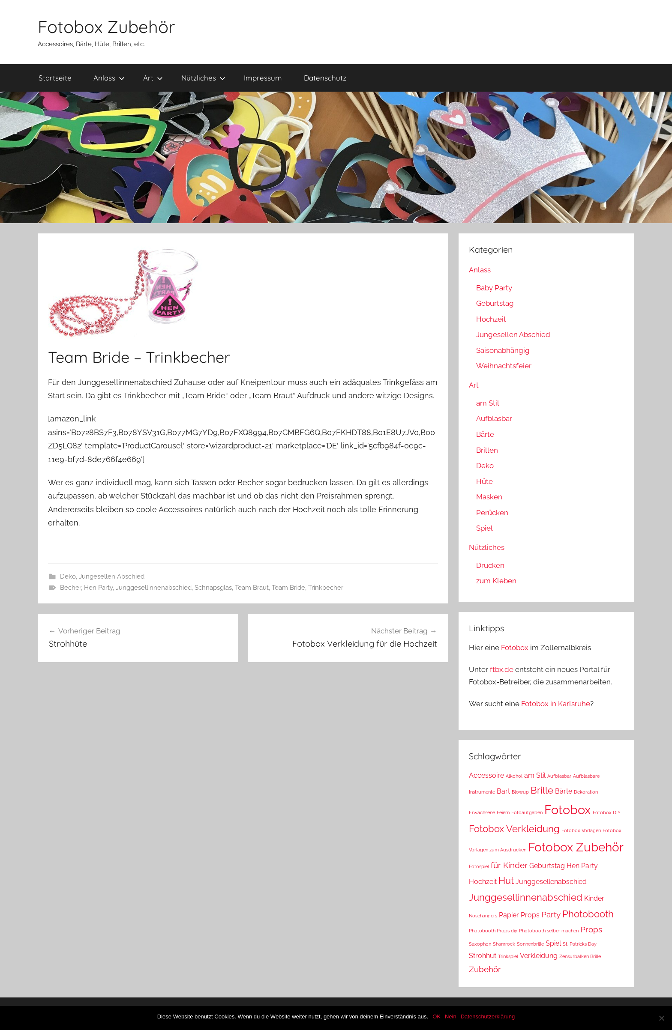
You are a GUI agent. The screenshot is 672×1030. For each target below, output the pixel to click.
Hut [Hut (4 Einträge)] (506, 880)
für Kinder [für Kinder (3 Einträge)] (509, 865)
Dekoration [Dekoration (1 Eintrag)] (586, 791)
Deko (68, 576)
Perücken (492, 512)
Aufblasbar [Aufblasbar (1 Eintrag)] (559, 776)
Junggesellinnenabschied (154, 587)
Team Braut (252, 587)
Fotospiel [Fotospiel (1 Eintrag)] (479, 866)
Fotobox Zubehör (106, 26)
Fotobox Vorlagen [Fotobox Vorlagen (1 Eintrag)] (581, 830)
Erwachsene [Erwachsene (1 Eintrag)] (482, 812)
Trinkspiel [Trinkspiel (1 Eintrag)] (508, 956)
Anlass (109, 77)
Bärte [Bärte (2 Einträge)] (563, 791)
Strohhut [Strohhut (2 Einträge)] (482, 956)
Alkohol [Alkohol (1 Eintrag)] (514, 776)
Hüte (484, 481)
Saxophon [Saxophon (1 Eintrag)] (480, 943)
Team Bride (288, 587)
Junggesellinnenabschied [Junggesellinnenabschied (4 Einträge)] (525, 897)
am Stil (487, 403)
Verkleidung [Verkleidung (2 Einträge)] (539, 956)
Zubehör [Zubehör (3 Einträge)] (485, 969)
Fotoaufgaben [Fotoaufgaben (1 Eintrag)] (527, 812)
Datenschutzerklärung (488, 1016)
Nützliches (203, 77)
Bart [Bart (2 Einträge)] (503, 791)
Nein (450, 1016)
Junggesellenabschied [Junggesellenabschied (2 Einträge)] (551, 882)
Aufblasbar (494, 418)
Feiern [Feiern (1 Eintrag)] (503, 812)
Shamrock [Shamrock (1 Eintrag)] (504, 943)
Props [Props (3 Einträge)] (591, 929)
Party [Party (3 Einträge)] (551, 915)
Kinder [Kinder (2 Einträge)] (594, 898)
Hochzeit (491, 319)
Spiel (484, 528)
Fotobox (514, 647)
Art (153, 77)
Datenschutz (325, 77)
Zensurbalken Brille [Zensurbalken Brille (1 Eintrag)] (580, 956)
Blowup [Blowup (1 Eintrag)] (520, 791)
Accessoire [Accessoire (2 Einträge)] (486, 775)
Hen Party (98, 587)
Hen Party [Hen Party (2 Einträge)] (582, 866)
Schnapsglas (213, 587)
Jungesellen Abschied (111, 576)
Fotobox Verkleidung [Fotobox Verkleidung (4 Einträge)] (514, 828)
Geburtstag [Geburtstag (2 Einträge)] (547, 866)
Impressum (263, 77)
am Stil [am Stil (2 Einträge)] (535, 775)
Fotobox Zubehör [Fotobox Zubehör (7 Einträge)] (576, 847)
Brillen (487, 450)
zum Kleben (496, 580)
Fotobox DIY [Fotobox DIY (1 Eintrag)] (607, 812)
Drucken (490, 565)
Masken (489, 497)
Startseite (55, 77)
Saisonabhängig (503, 350)
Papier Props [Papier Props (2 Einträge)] (519, 915)
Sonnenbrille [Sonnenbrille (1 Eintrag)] (530, 943)
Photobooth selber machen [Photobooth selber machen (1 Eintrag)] (549, 930)
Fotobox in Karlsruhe (555, 703)
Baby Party (494, 288)
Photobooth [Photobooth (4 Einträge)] (588, 914)
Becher (70, 587)
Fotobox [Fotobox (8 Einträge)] (567, 809)
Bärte (485, 434)
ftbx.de (501, 669)
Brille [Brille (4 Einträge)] (542, 790)
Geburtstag (495, 303)
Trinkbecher (325, 587)
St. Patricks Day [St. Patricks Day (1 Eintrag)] (580, 943)
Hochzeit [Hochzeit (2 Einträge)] (483, 882)
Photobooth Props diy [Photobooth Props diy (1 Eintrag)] (493, 930)
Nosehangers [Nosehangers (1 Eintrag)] (483, 915)
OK (436, 1016)
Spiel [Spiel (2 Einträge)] (553, 943)
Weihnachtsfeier (503, 365)
